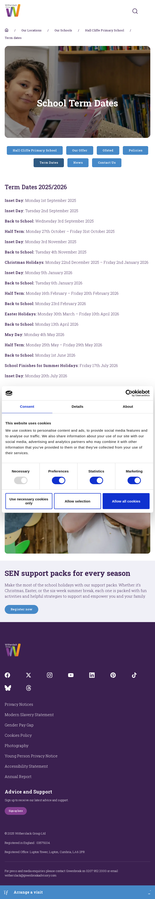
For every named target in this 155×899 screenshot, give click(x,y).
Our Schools (63, 30)
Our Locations (31, 30)
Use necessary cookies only (28, 501)
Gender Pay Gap (19, 724)
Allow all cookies (126, 501)
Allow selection (77, 501)
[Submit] (135, 11)
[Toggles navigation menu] (147, 11)
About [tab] (128, 406)
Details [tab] (77, 406)
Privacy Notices (19, 704)
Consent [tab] (27, 406)
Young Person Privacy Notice (31, 755)
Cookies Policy (18, 735)
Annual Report (18, 776)
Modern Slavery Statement (29, 714)
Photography (16, 745)
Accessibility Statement (26, 766)
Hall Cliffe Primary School (104, 30)
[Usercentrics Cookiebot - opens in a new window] (129, 393)
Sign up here (16, 810)
